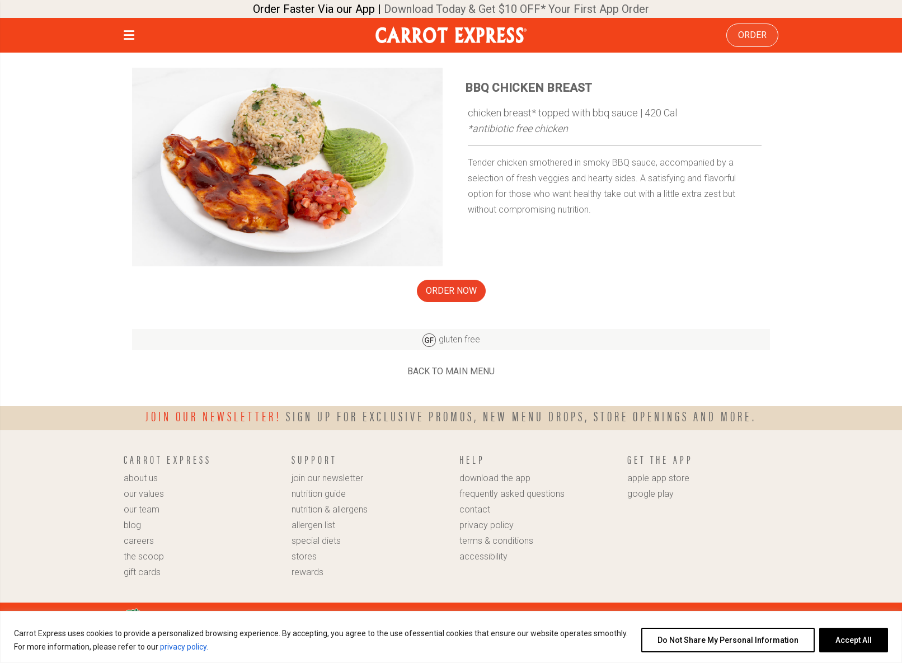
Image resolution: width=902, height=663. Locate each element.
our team (141, 509)
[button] (129, 36)
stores (304, 556)
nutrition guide (319, 493)
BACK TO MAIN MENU (451, 371)
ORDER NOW (451, 290)
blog (132, 525)
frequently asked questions (512, 493)
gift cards (142, 572)
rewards (307, 572)
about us (141, 478)
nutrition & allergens (330, 509)
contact (474, 509)
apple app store (658, 478)
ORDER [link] (752, 35)
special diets (316, 540)
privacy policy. (184, 646)
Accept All (853, 640)
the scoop (144, 556)
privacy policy (486, 525)
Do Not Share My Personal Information (727, 640)
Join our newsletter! (213, 415)
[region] (451, 637)
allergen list (313, 525)
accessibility (483, 556)
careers (139, 540)
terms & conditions (496, 540)
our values (144, 493)
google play (650, 493)
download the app (494, 478)
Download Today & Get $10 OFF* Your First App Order (516, 9)
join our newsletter (327, 478)
